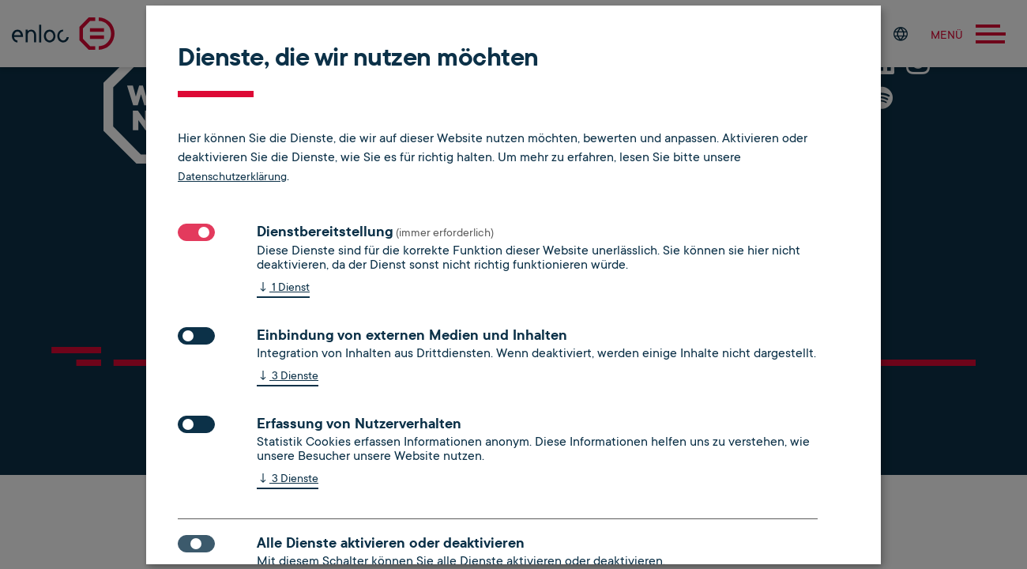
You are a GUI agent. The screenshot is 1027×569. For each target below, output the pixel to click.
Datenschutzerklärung (232, 176)
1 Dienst (283, 288)
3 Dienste (287, 376)
